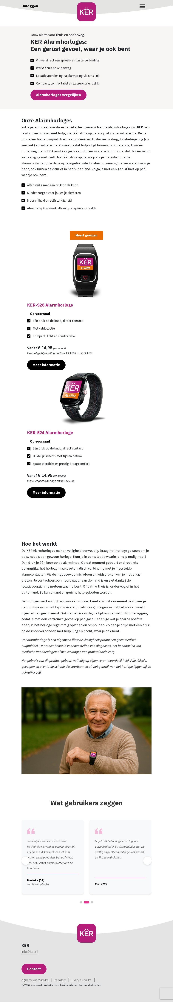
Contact (34, 969)
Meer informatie (46, 365)
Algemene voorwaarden (35, 980)
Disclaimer (60, 980)
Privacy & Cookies (81, 980)
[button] (81, 902)
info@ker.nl (29, 951)
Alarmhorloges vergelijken (58, 95)
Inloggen (30, 6)
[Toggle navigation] (142, 6)
